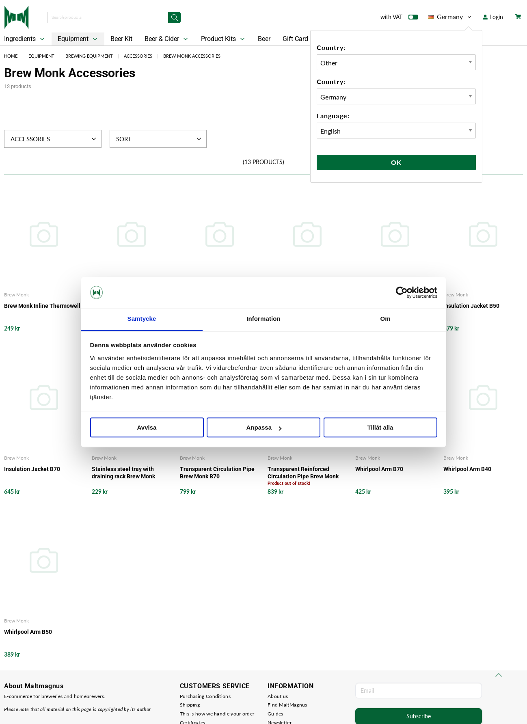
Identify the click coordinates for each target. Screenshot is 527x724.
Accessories (138, 55)
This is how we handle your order (217, 714)
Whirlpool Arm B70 (379, 469)
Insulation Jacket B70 (32, 469)
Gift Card (295, 39)
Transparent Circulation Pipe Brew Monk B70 (217, 473)
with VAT (399, 18)
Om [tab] (385, 319)
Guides (275, 714)
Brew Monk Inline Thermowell (42, 306)
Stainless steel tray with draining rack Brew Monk (123, 473)
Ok (396, 162)
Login (493, 16)
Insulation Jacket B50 (471, 306)
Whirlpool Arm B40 (467, 469)
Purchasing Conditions (205, 696)
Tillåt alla (380, 427)
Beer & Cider (167, 39)
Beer (264, 39)
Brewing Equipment (89, 55)
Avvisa (147, 427)
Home (10, 55)
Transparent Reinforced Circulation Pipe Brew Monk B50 (303, 473)
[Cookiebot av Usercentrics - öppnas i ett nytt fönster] (401, 292)
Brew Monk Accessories (191, 55)
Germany (450, 17)
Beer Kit (121, 39)
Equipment (78, 39)
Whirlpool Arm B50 (28, 632)
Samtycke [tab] (141, 319)
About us (278, 696)
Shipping (190, 705)
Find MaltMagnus (287, 705)
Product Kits (223, 39)
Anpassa (263, 427)
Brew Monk (16, 295)
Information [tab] (263, 319)
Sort (159, 139)
